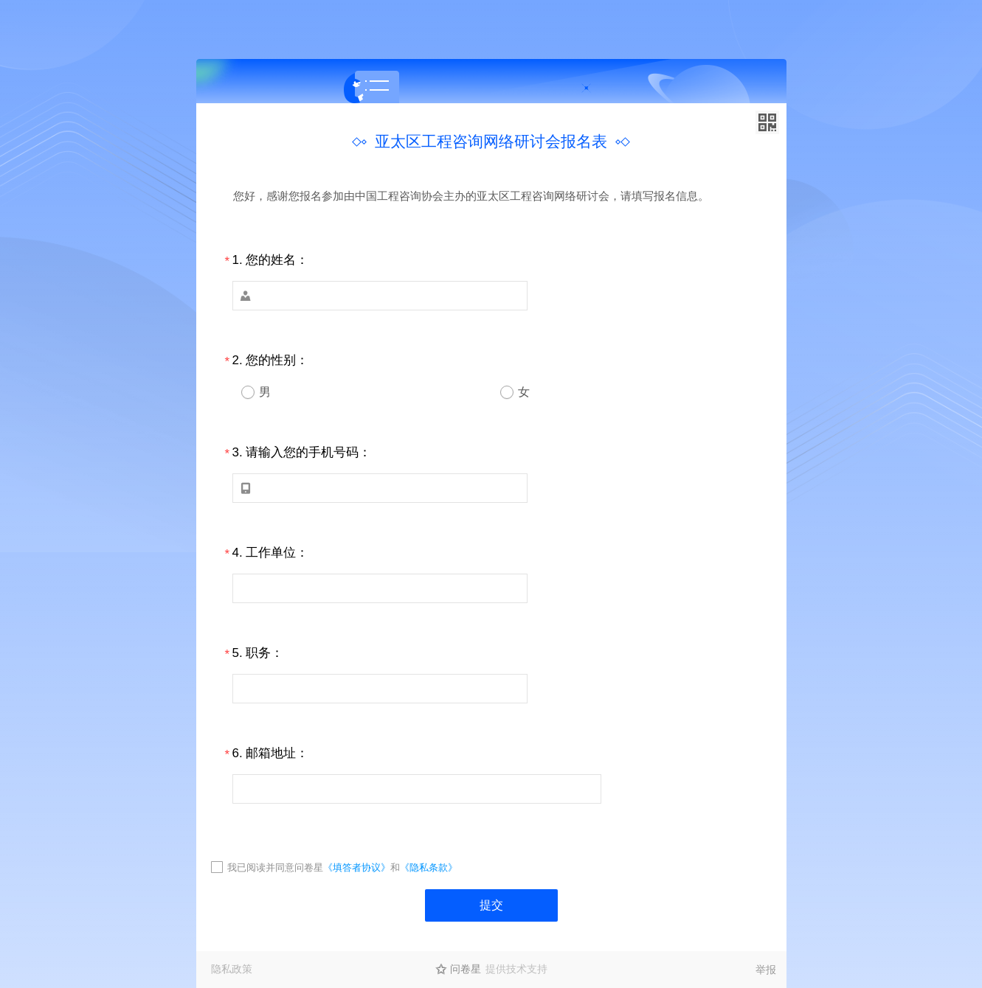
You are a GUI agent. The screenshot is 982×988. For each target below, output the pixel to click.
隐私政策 (231, 969)
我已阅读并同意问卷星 (275, 867)
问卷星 (465, 969)
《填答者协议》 (356, 867)
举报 (765, 969)
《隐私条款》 (428, 867)
